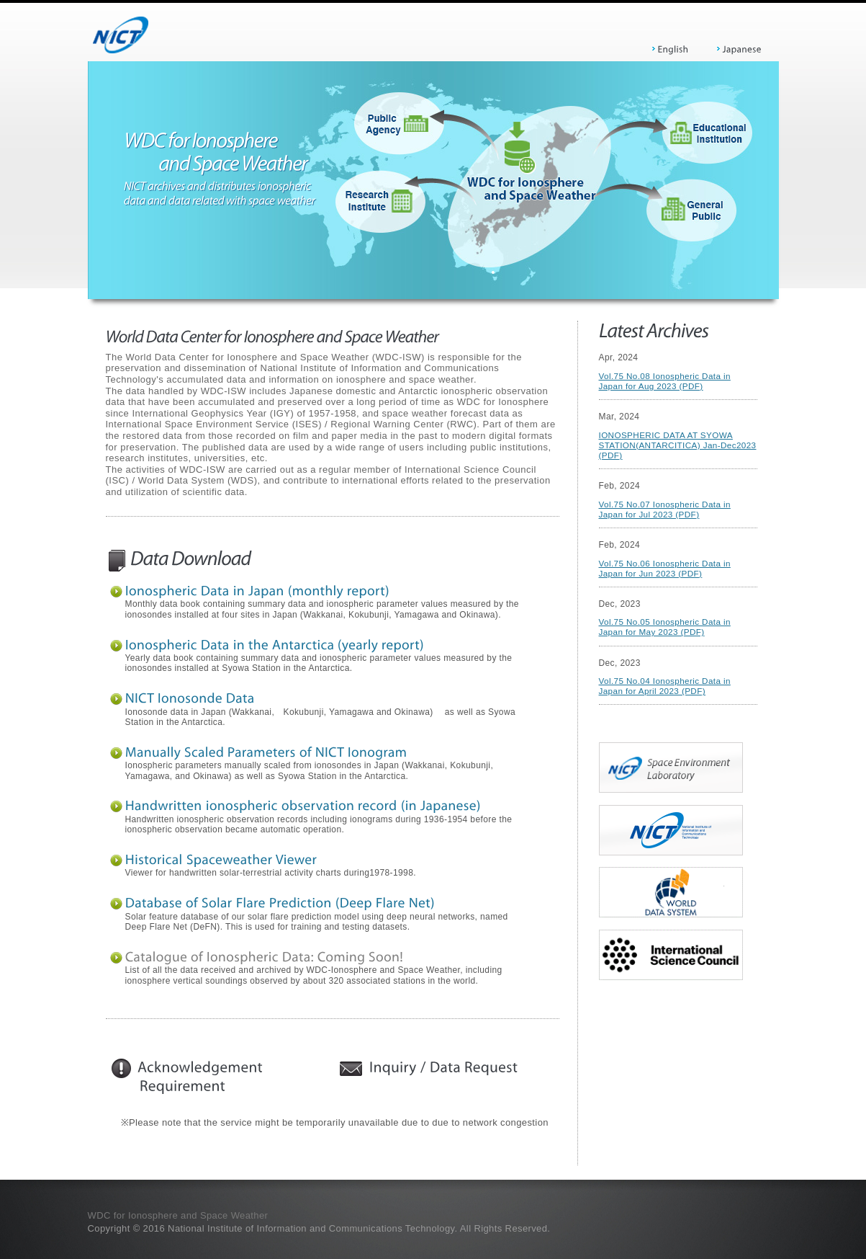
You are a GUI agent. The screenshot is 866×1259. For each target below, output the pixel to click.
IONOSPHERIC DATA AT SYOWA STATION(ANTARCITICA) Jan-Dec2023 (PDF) (678, 445)
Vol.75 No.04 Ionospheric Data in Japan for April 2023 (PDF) (665, 685)
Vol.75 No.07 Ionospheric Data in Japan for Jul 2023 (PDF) (665, 509)
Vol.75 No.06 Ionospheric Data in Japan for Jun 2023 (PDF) (665, 568)
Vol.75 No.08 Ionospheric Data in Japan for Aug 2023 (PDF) (665, 381)
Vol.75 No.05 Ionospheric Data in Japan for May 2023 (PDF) (665, 626)
